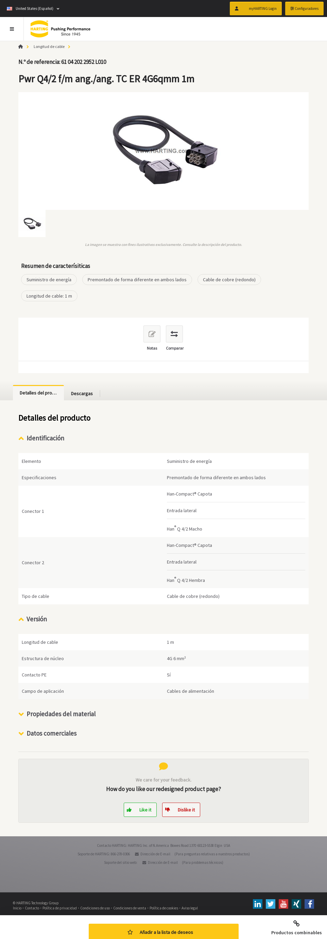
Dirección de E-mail (155, 854)
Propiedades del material (61, 714)
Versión (37, 619)
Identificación (45, 438)
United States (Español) (30, 8)
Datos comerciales (51, 733)
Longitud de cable (49, 46)
